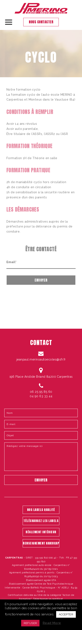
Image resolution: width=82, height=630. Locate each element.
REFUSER (30, 623)
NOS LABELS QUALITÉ (41, 510)
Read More (52, 623)
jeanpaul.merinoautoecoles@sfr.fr (41, 359)
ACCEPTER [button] (66, 614)
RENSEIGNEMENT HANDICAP (41, 543)
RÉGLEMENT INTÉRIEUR (41, 532)
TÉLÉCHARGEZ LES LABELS (41, 521)
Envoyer (41, 280)
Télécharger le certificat (48, 598)
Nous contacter (41, 21)
